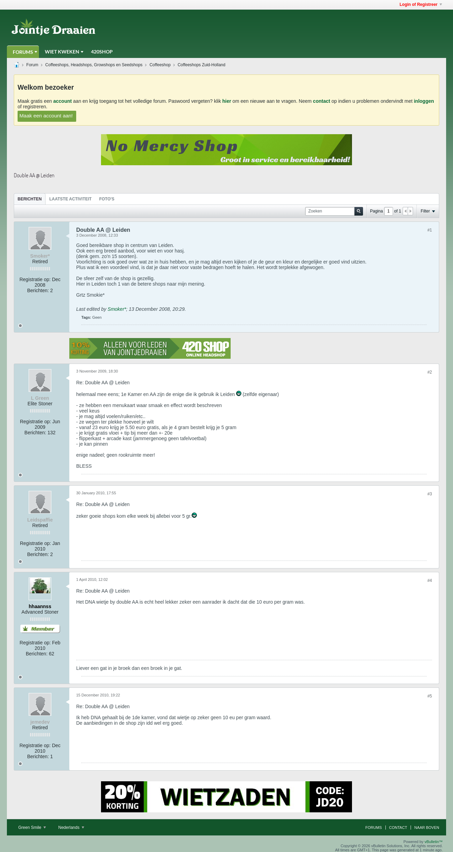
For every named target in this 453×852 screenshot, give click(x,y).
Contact (398, 827)
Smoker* (117, 309)
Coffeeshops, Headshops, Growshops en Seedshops (93, 64)
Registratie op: (34, 279)
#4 (429, 580)
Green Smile (32, 827)
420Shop (102, 52)
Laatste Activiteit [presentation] (70, 199)
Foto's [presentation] (106, 199)
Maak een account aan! (46, 115)
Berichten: (38, 290)
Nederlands (71, 827)
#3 (429, 494)
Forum (32, 64)
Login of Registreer (421, 4)
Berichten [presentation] (30, 199)
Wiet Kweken (62, 52)
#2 (429, 372)
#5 (429, 696)
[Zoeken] (334, 211)
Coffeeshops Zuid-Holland (201, 64)
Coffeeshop (160, 64)
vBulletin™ (433, 842)
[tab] (30, 199)
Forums (23, 52)
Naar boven (426, 827)
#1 (429, 230)
